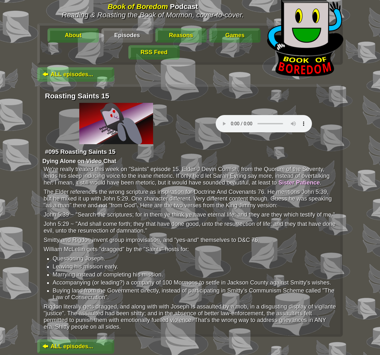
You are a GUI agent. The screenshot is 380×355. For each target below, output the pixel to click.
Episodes (127, 35)
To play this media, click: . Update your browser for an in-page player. (264, 123)
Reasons (181, 35)
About (73, 35)
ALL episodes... (67, 74)
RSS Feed (154, 52)
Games (235, 35)
